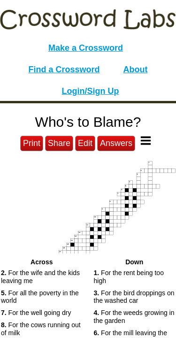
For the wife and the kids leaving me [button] (40, 276)
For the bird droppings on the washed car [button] (134, 297)
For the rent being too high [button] (129, 276)
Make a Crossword (85, 48)
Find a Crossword (64, 69)
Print (31, 143)
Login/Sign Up (90, 91)
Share (59, 143)
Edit (85, 143)
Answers (116, 143)
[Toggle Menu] (146, 140)
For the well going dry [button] (36, 312)
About (135, 69)
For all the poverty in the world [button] (40, 297)
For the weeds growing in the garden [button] (134, 316)
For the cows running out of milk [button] (41, 329)
